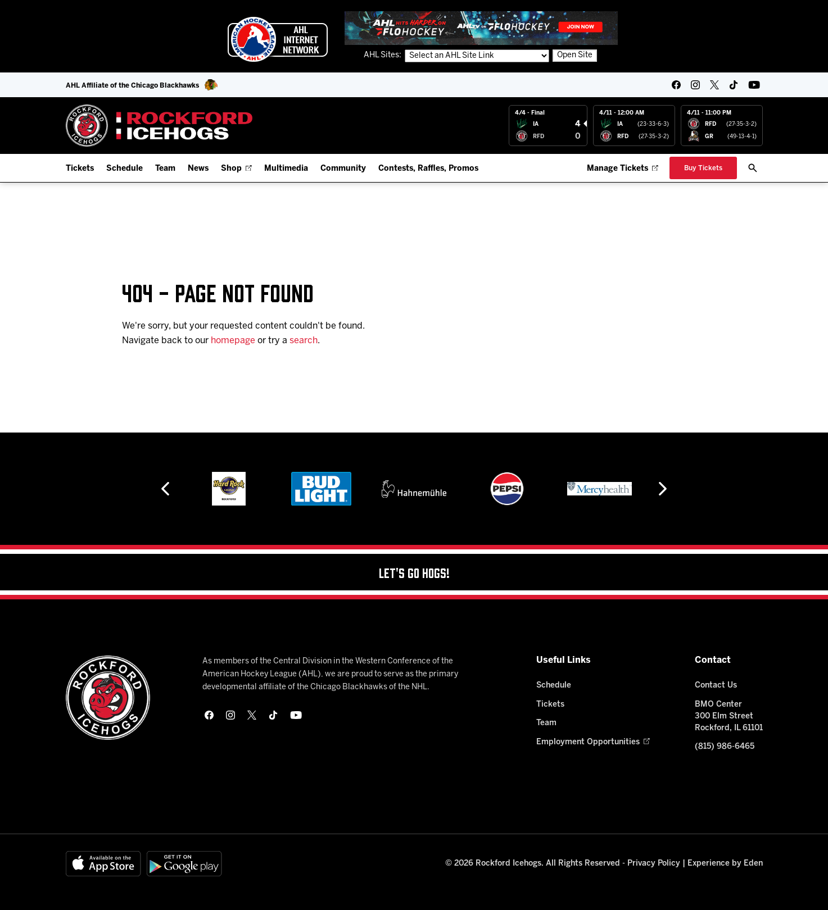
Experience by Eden (725, 863)
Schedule (124, 168)
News (198, 168)
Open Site (574, 55)
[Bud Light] (321, 489)
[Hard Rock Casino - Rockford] (229, 489)
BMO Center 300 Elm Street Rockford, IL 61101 (729, 716)
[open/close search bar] (753, 168)
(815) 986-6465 (724, 746)
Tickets (80, 168)
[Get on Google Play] (184, 863)
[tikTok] (733, 85)
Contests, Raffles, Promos (428, 168)
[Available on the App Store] (103, 863)
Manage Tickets (622, 168)
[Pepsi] (507, 489)
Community (343, 168)
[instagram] (695, 85)
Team (165, 168)
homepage (233, 340)
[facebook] (676, 85)
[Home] (159, 125)
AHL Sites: (383, 55)
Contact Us (716, 685)
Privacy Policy (653, 863)
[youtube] (754, 85)
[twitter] (714, 85)
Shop (236, 168)
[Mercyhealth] (599, 489)
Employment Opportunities (592, 742)
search (303, 340)
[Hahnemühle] (414, 489)
